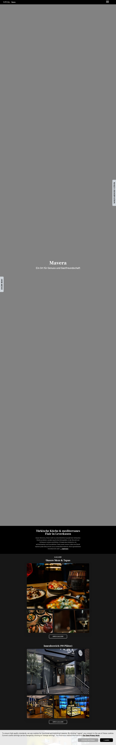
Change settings (88, 740)
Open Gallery (58, 636)
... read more (64, 548)
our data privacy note (90, 735)
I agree (106, 740)
